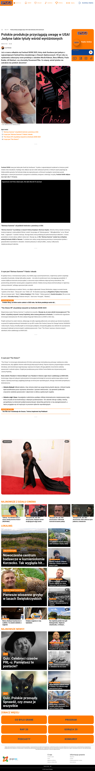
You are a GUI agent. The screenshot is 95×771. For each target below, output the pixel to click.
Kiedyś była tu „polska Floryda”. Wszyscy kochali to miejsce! (59, 603)
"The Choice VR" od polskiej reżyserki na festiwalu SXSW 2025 (22, 137)
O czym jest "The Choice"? (11, 139)
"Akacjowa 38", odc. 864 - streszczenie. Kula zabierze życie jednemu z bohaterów (83, 519)
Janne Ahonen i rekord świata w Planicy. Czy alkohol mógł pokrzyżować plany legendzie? (59, 686)
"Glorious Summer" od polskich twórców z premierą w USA (20, 132)
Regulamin (72, 756)
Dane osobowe (73, 762)
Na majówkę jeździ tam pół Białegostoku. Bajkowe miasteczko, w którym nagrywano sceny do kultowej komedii (59, 623)
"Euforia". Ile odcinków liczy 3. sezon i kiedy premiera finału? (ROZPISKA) (12, 519)
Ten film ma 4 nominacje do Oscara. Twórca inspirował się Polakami (24, 411)
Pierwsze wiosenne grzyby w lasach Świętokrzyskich (24, 595)
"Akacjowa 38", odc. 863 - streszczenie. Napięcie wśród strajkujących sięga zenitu (36, 519)
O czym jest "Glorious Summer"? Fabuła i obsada (18, 134)
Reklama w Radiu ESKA (52, 762)
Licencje (71, 758)
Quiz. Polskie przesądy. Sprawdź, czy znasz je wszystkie (24, 700)
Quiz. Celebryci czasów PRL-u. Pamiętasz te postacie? (24, 660)
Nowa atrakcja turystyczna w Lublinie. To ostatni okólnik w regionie (12, 623)
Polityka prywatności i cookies (76, 760)
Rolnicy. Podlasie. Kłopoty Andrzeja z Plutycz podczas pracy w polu (59, 563)
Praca (49, 758)
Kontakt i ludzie (51, 756)
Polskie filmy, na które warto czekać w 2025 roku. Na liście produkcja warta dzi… (29, 302)
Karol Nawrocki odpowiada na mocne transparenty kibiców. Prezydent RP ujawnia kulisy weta (59, 647)
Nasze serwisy (47, 766)
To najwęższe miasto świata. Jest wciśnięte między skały (59, 543)
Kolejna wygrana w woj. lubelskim (36, 622)
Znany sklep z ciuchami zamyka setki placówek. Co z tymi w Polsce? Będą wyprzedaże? (59, 706)
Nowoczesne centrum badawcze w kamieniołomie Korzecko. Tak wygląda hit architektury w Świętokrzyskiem (24, 557)
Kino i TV (6, 29)
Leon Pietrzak (8, 47)
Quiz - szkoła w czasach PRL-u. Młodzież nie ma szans (59, 666)
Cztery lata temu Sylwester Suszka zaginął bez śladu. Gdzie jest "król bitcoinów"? (59, 583)
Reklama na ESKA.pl (52, 760)
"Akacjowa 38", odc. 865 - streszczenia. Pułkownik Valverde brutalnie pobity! (59, 519)
